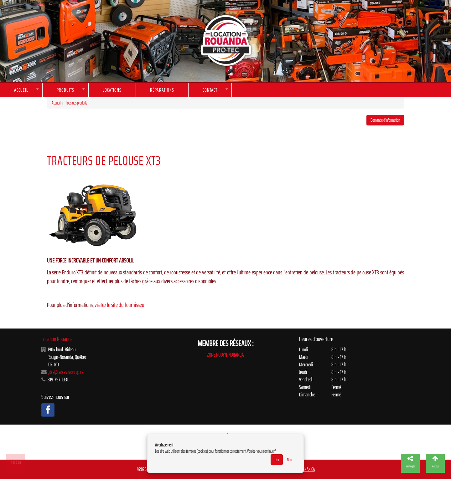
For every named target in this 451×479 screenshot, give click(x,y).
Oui (277, 459)
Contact (210, 90)
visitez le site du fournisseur (120, 305)
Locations (112, 90)
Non (289, 459)
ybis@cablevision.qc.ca (66, 372)
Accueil (21, 90)
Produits (65, 90)
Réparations (162, 90)
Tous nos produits (76, 102)
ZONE (225, 355)
